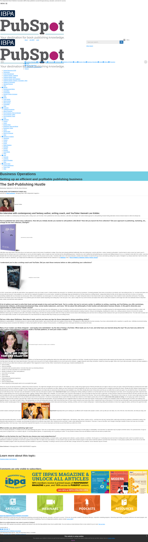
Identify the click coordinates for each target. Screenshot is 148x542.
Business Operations (31, 62)
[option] (31, 62)
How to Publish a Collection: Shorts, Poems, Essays (84, 257)
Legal (75, 62)
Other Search (89, 46)
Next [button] (145, 62)
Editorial (44, 62)
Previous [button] (2, 62)
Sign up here (101, 524)
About (26, 40)
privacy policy (111, 538)
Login (37, 40)
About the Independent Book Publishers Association (14, 515)
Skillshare (63, 257)
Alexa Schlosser (10, 193)
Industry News (81, 62)
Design (39, 62)
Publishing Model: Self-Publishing (8, 459)
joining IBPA (70, 519)
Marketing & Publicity (67, 62)
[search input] (103, 42)
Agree (73, 540)
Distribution (57, 62)
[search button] (121, 42)
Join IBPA (32, 40)
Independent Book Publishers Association (10, 531)
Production (50, 62)
